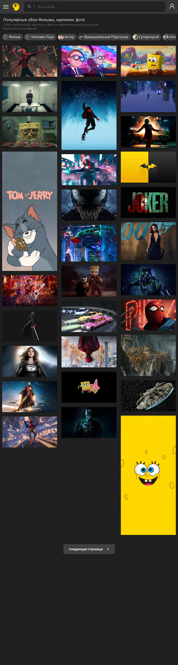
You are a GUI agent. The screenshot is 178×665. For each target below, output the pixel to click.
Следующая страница (89, 549)
